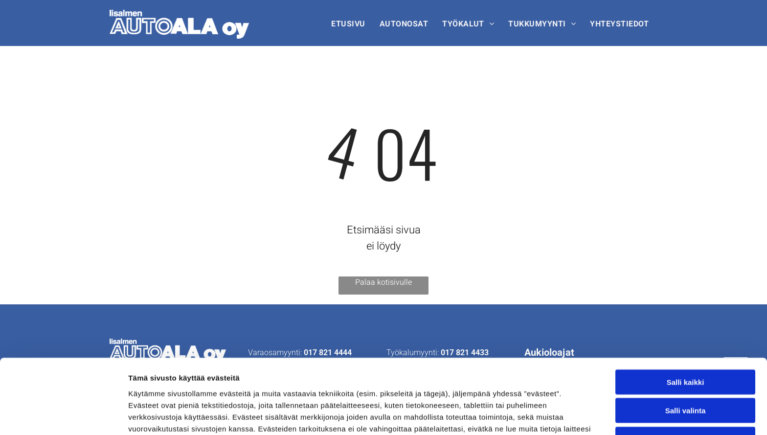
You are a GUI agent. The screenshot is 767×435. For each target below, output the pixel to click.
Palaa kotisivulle (383, 282)
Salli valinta (685, 343)
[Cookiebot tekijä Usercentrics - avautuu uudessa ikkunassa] (63, 416)
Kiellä (685, 371)
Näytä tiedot (523, 416)
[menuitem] (349, 24)
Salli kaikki (685, 314)
